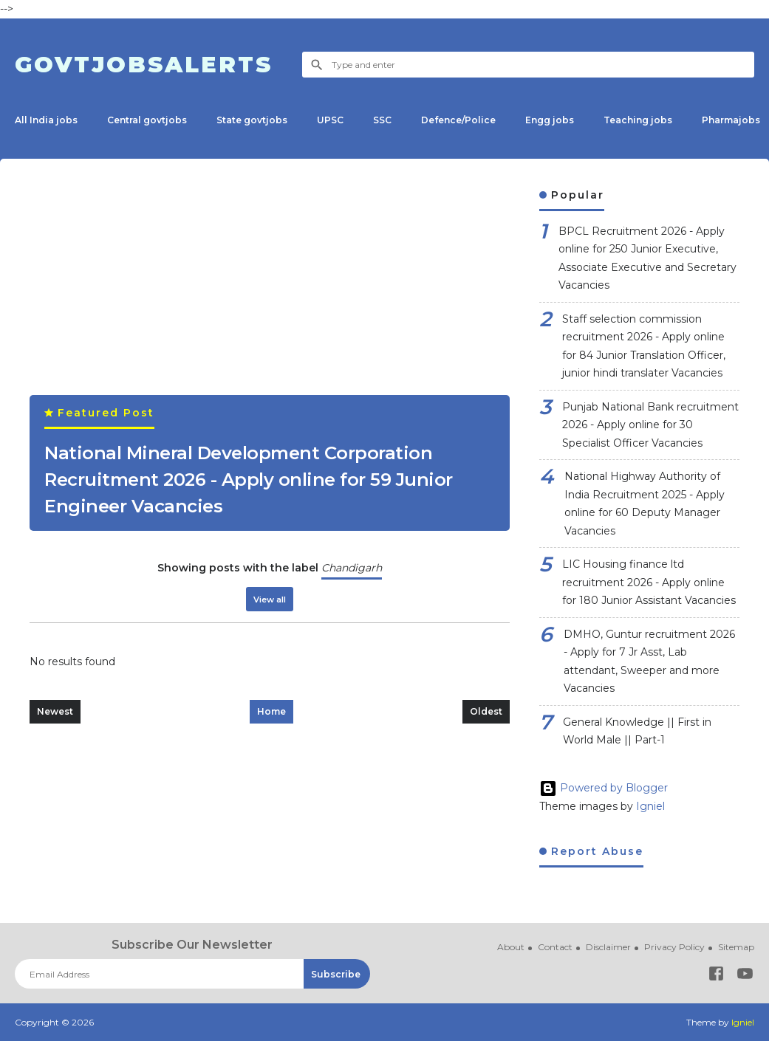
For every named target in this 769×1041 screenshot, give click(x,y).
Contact (555, 946)
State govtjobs (251, 120)
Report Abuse (595, 851)
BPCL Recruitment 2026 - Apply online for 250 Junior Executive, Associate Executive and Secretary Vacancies (647, 258)
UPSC (330, 120)
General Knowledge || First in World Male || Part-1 (637, 731)
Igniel (650, 806)
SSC (382, 120)
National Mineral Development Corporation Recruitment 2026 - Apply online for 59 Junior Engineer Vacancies (248, 479)
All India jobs (46, 120)
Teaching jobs (638, 120)
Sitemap (736, 946)
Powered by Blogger (603, 787)
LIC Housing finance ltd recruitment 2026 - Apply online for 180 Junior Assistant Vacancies (649, 582)
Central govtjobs (147, 120)
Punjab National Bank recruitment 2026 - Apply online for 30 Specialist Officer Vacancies (650, 425)
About (510, 946)
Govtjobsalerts (144, 64)
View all (269, 599)
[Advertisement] (270, 291)
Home (271, 711)
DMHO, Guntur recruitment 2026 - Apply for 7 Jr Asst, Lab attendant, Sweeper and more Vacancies (649, 661)
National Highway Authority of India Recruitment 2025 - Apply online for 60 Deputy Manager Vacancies (644, 503)
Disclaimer (608, 946)
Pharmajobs (731, 120)
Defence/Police (458, 120)
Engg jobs (549, 120)
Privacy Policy (674, 946)
